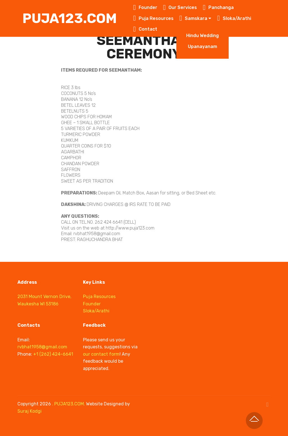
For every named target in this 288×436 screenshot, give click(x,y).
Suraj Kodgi (29, 411)
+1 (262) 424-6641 (53, 354)
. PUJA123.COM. (68, 404)
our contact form (101, 354)
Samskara (193, 18)
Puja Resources (153, 18)
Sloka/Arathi (234, 18)
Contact (145, 29)
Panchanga (218, 7)
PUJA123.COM (69, 18)
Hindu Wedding (202, 35)
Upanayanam (202, 46)
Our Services (180, 7)
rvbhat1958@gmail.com (42, 346)
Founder (145, 7)
